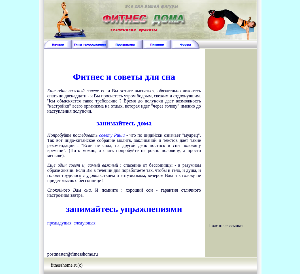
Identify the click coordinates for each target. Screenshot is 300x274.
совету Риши (112, 135)
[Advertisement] (124, 57)
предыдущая (59, 223)
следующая (83, 223)
